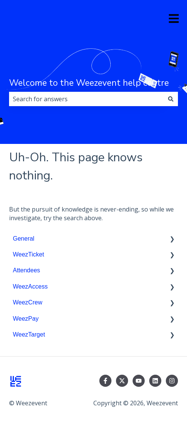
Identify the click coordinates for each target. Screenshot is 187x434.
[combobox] (86, 99)
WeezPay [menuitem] (26, 318)
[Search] (171, 99)
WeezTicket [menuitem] (28, 254)
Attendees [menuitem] (26, 270)
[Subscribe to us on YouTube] (139, 381)
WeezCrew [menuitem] (27, 302)
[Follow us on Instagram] (172, 381)
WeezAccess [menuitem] (30, 286)
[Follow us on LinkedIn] (155, 381)
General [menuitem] (23, 238)
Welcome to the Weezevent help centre (89, 83)
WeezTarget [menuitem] (29, 334)
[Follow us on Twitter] (122, 381)
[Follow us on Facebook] (105, 381)
